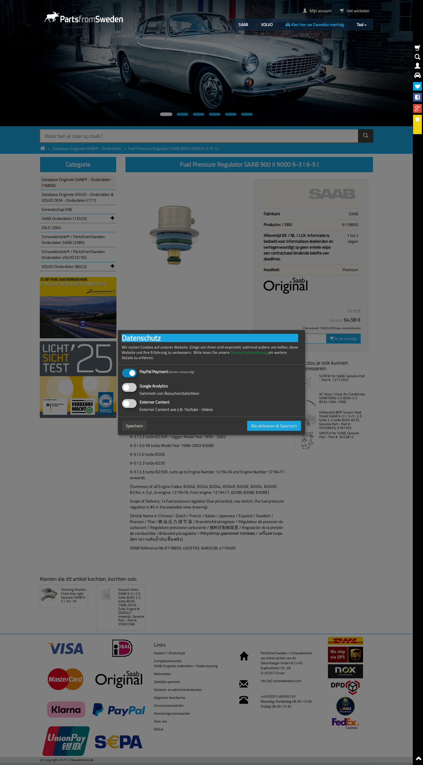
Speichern (134, 426)
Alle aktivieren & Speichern (274, 426)
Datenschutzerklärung (249, 352)
